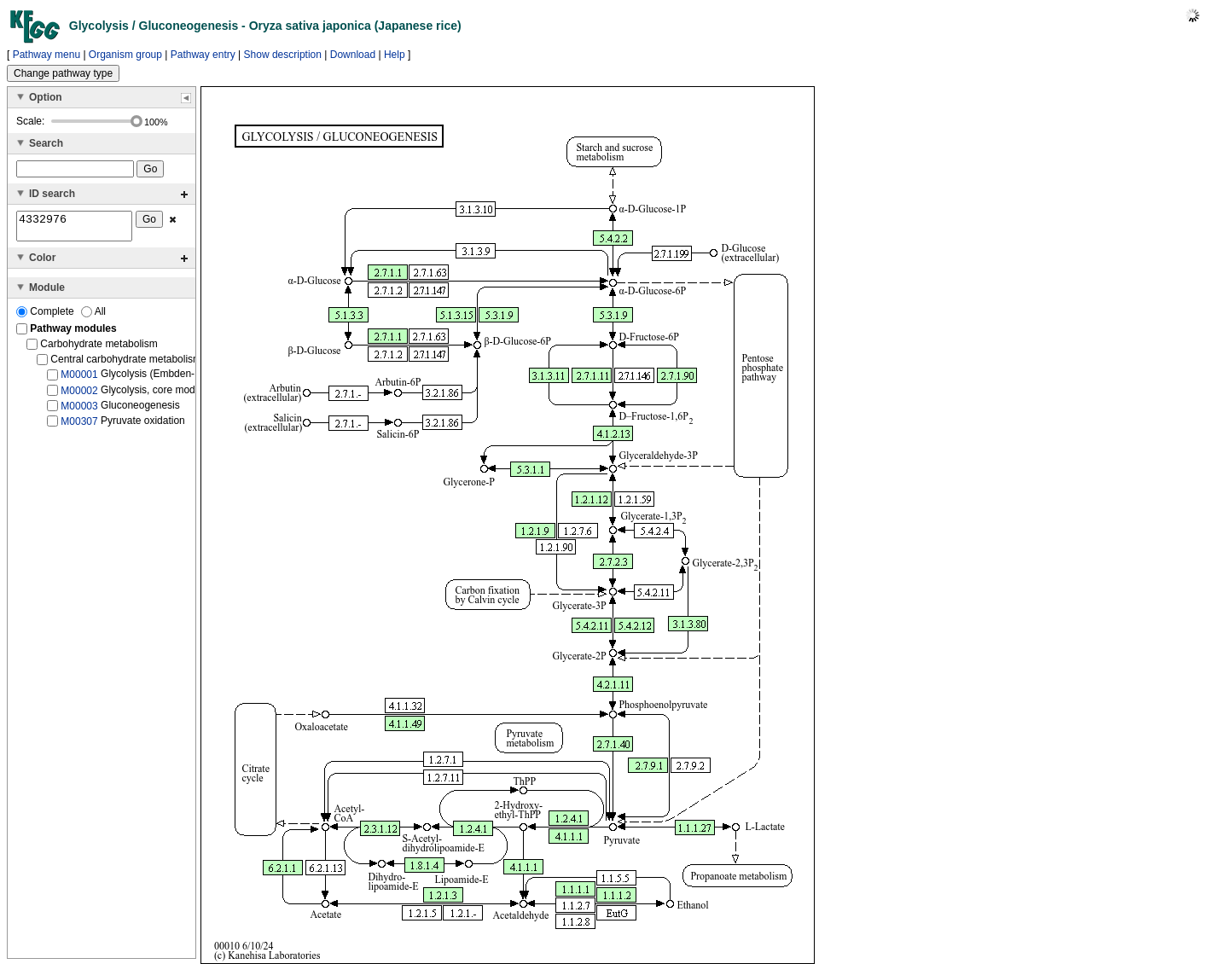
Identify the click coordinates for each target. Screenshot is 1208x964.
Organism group (125, 55)
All (93, 316)
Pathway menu (46, 55)
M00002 (79, 395)
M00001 (79, 380)
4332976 (74, 229)
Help (394, 55)
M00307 (79, 427)
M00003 (79, 411)
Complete (46, 316)
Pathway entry (203, 55)
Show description (283, 55)
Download (352, 55)
